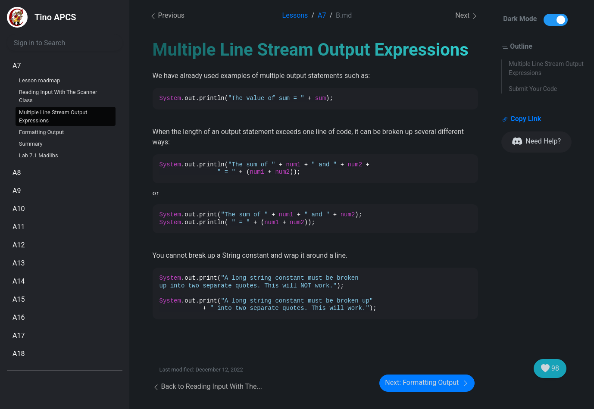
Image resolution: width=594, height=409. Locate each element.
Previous (167, 15)
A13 (19, 263)
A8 (17, 173)
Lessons (295, 15)
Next (466, 15)
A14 (19, 281)
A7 (17, 66)
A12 (19, 245)
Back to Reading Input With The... (208, 386)
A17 (19, 335)
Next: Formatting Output (427, 382)
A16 (19, 317)
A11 (19, 227)
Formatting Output (41, 132)
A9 (17, 191)
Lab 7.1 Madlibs (38, 155)
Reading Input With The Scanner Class (58, 96)
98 (550, 368)
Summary (31, 143)
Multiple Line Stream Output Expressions (53, 116)
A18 (19, 354)
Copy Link (521, 119)
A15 (19, 299)
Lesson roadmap (39, 80)
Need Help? (536, 141)
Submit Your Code (533, 88)
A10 (19, 209)
